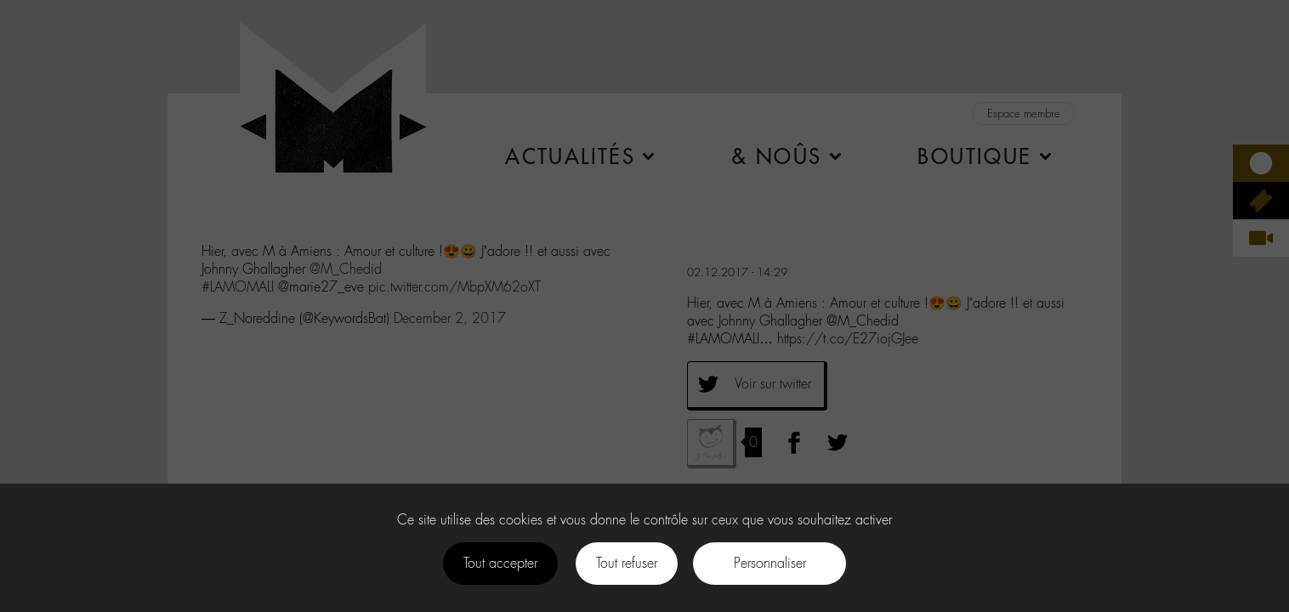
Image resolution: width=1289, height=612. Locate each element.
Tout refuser (626, 563)
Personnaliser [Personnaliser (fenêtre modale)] (770, 563)
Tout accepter (500, 563)
